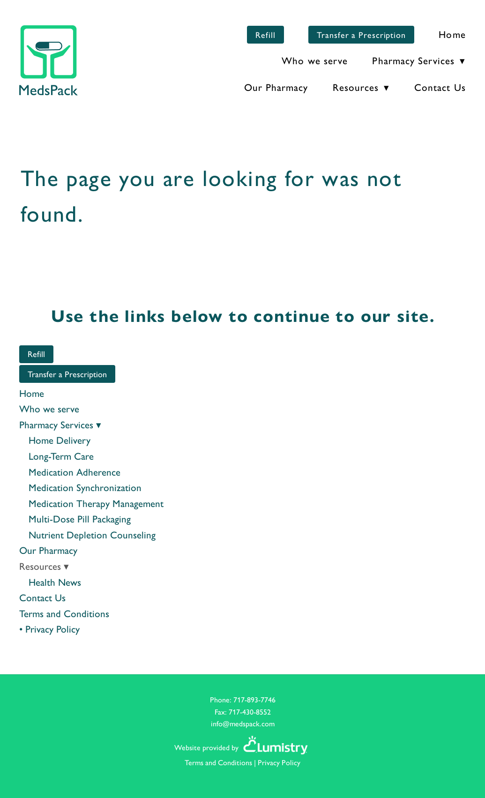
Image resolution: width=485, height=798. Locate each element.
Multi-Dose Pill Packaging (80, 518)
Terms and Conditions (64, 613)
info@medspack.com (243, 723)
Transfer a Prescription (361, 34)
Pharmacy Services (418, 60)
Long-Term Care (61, 455)
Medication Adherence (74, 471)
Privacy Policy (279, 762)
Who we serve (315, 60)
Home (452, 34)
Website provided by (242, 747)
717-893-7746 (254, 699)
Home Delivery (59, 440)
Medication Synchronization (85, 487)
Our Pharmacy (276, 87)
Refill (265, 34)
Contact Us (440, 87)
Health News (55, 581)
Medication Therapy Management (96, 503)
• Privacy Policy (49, 628)
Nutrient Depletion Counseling (92, 534)
